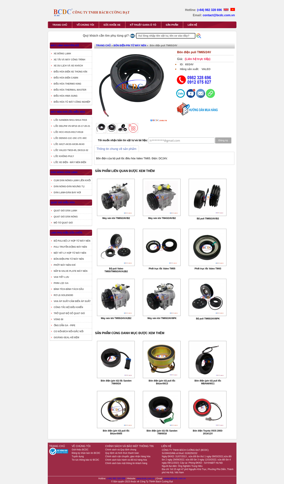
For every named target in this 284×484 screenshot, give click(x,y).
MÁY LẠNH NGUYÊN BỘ (65, 45)
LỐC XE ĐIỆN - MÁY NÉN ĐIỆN (70, 162)
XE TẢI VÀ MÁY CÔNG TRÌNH (69, 59)
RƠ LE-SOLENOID (63, 295)
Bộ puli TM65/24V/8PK (208, 318)
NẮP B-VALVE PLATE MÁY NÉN (71, 271)
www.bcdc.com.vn (145, 478)
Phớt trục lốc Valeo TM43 (208, 268)
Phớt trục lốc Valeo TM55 (162, 268)
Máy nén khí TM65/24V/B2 (116, 218)
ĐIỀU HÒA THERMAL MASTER (70, 90)
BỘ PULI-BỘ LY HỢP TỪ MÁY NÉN (72, 241)
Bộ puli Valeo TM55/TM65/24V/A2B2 (116, 270)
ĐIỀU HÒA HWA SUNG (66, 96)
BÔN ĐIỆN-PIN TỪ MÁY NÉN (69, 259)
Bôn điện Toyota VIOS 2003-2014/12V (208, 432)
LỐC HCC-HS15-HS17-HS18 (68, 132)
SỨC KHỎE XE (111, 24)
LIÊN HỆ (192, 24)
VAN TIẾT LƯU (61, 277)
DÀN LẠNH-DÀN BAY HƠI (67, 192)
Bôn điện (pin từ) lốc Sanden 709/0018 (162, 432)
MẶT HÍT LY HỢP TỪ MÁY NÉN (70, 253)
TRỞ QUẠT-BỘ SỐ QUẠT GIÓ (69, 313)
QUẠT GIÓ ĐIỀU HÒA (63, 202)
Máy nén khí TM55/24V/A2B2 (116, 318)
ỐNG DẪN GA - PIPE (64, 325)
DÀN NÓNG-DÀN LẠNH (64, 172)
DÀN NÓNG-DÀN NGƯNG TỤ (69, 186)
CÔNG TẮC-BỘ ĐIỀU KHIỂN (68, 307)
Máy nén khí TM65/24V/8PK (161, 318)
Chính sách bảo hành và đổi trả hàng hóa (126, 460)
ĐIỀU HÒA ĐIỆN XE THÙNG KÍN (70, 71)
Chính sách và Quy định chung (120, 449)
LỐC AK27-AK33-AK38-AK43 (69, 144)
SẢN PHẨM (172, 24)
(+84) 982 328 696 (210, 10)
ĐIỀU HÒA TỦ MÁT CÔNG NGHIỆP (72, 102)
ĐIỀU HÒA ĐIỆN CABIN (66, 77)
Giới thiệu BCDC (80, 449)
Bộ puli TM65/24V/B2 (208, 218)
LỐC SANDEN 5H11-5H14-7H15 (70, 120)
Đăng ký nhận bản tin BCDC (86, 453)
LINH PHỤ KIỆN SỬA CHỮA (66, 232)
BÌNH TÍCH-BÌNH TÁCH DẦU (69, 289)
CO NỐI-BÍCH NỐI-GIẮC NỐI (69, 331)
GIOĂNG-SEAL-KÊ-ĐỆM (66, 337)
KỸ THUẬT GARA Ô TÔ (143, 24)
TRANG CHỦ (59, 24)
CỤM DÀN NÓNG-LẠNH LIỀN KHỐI (72, 180)
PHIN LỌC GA (61, 283)
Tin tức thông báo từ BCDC (85, 460)
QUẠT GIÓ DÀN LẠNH (65, 210)
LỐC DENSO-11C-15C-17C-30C (70, 138)
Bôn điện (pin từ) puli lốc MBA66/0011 (208, 382)
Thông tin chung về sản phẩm (116, 148)
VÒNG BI (58, 319)
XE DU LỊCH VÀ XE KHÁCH (68, 65)
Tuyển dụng (78, 456)
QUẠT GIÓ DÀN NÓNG (66, 216)
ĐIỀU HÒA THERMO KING (67, 83)
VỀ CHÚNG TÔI (85, 24)
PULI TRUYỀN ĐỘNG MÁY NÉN (70, 247)
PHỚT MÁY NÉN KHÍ (64, 265)
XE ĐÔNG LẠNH (62, 53)
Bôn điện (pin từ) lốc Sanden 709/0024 (116, 382)
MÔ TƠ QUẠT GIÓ (63, 222)
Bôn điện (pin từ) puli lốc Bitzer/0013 (162, 382)
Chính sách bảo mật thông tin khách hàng (126, 463)
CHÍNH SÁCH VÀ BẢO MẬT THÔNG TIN (129, 446)
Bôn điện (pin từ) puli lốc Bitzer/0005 (116, 432)
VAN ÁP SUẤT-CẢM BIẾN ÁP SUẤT (72, 301)
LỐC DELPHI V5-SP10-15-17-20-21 (72, 126)
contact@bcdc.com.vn (219, 15)
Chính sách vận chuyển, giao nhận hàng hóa (127, 456)
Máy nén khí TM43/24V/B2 (162, 218)
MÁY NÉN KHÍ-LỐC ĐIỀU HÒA (68, 111)
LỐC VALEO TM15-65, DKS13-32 (71, 150)
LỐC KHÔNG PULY (64, 156)
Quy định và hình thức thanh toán (122, 453)
